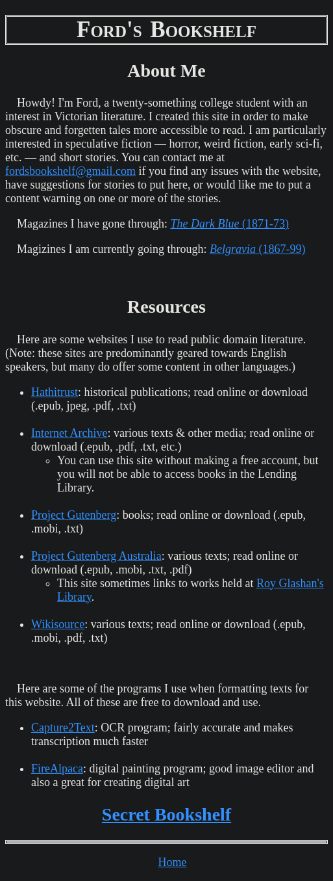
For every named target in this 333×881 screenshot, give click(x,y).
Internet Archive (69, 433)
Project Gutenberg (73, 514)
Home (172, 862)
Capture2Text (63, 727)
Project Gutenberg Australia (96, 555)
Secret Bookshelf (166, 814)
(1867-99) (257, 249)
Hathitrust (54, 392)
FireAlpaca (57, 768)
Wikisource (57, 624)
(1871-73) (229, 223)
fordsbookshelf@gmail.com (70, 171)
